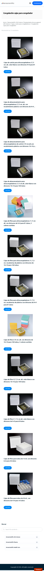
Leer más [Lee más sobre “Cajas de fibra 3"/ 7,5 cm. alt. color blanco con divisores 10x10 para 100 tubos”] (7, 389)
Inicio (4, 22)
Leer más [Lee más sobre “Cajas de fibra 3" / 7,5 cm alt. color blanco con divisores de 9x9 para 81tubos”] (7, 428)
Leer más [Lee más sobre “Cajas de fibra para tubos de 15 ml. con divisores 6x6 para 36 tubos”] (7, 468)
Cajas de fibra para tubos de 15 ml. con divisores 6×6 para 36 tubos (20, 460)
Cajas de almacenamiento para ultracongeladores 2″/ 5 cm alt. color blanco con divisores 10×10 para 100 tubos (20, 184)
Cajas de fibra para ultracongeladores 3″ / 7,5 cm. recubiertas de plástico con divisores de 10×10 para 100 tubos (19, 263)
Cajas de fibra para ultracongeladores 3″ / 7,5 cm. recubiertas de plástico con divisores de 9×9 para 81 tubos (20, 303)
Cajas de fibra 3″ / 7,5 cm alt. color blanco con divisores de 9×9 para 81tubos (19, 421)
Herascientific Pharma (12, 543)
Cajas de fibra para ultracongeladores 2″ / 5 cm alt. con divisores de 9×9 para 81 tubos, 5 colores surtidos (20, 223)
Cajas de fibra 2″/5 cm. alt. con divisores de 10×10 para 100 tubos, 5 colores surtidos (18, 341)
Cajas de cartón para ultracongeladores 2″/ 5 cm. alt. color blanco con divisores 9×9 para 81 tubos (19, 65)
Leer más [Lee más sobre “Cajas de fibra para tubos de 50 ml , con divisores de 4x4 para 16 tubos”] (7, 508)
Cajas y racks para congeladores (20, 24)
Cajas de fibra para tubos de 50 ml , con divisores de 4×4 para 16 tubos (17, 500)
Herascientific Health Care (13, 548)
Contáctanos (37, 3)
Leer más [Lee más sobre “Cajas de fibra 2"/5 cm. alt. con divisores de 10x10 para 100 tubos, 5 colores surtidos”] (7, 349)
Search (3, 530)
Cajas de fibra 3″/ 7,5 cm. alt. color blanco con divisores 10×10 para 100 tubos (19, 381)
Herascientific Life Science (15, 22)
